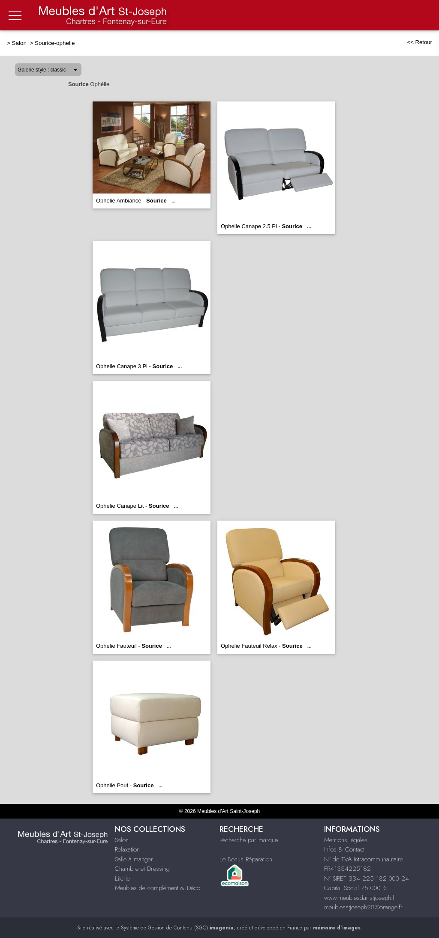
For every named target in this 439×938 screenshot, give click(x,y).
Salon (20, 43)
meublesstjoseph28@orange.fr (363, 907)
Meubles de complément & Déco (157, 888)
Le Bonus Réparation (246, 859)
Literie (122, 878)
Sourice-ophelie (55, 43)
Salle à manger (134, 859)
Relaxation (127, 849)
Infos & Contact (344, 849)
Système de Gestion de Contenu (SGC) (177, 928)
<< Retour (419, 42)
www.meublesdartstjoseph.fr (360, 897)
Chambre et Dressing (142, 868)
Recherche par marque (249, 840)
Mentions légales (345, 840)
